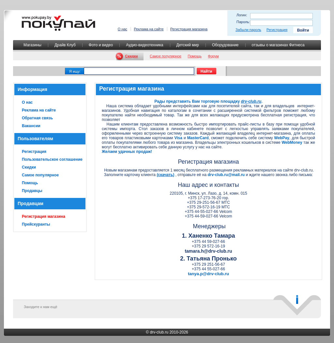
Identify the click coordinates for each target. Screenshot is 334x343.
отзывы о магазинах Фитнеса (278, 45)
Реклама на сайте (148, 29)
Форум (213, 56)
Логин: (241, 15)
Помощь (195, 56)
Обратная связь (37, 118)
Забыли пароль (248, 30)
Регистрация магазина (188, 29)
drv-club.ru (159, 332)
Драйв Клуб (65, 45)
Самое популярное (165, 56)
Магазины (32, 45)
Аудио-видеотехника (144, 45)
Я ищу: (75, 71)
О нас (122, 29)
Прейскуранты (36, 224)
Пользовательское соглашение (52, 159)
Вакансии (31, 126)
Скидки (131, 56)
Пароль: (243, 22)
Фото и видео (101, 45)
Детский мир (187, 45)
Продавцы (32, 190)
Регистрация (276, 30)
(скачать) (165, 174)
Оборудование (225, 45)
